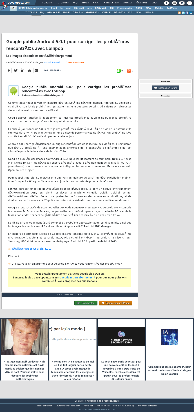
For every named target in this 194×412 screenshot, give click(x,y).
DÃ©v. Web (100, 8)
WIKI (130, 12)
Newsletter (111, 2)
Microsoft (79, 8)
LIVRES (66, 12)
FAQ (75, 2)
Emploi (127, 2)
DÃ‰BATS (119, 12)
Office (148, 8)
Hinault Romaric (52, 64)
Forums (47, 2)
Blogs (85, 2)
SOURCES (106, 12)
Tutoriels (62, 2)
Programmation (124, 8)
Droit (155, 2)
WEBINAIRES (53, 12)
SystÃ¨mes (172, 8)
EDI (112, 8)
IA (61, 8)
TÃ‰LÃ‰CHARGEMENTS (86, 12)
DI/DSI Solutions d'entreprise (32, 8)
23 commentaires (75, 65)
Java (89, 8)
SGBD (139, 8)
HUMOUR (149, 12)
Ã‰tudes (142, 2)
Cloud (54, 8)
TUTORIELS (31, 12)
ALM (68, 8)
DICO (138, 12)
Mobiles (159, 8)
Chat (96, 2)
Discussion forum (165, 88)
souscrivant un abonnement (76, 280)
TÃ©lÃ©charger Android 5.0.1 (31, 251)
